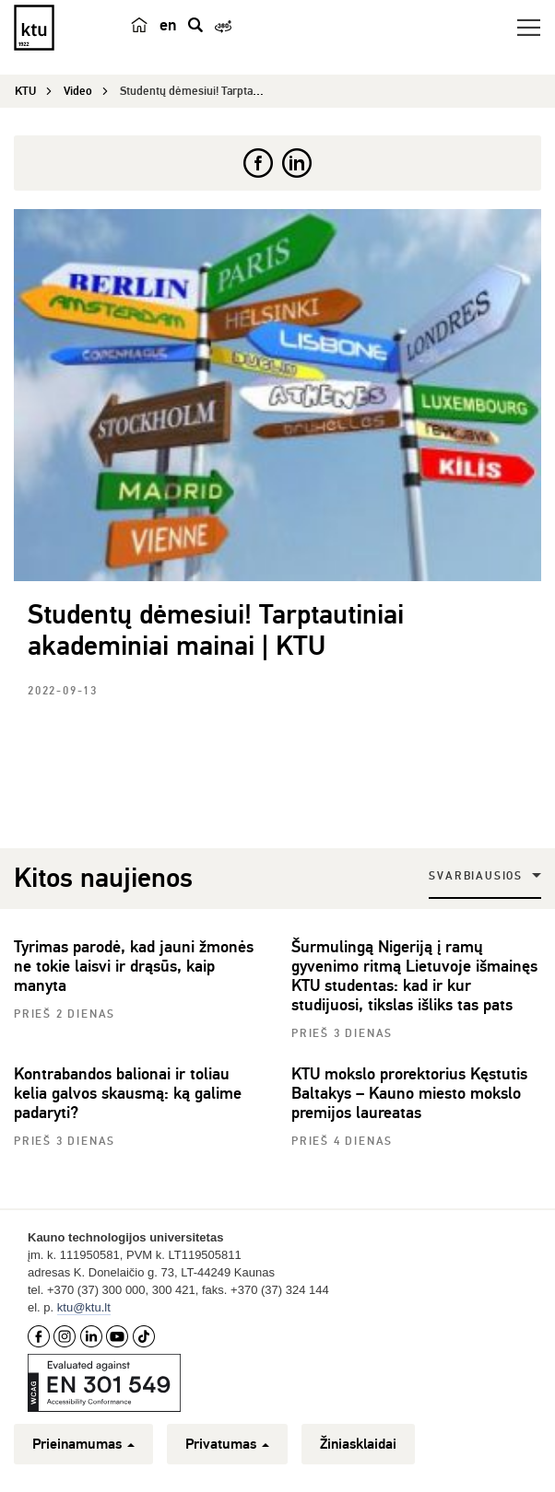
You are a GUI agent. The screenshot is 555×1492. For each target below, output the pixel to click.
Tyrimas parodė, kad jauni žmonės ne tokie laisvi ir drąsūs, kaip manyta (134, 966)
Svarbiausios (476, 876)
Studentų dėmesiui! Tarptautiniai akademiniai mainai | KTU (216, 630)
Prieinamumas (83, 1444)
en (168, 25)
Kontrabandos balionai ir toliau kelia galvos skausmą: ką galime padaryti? (128, 1093)
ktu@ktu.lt (84, 1307)
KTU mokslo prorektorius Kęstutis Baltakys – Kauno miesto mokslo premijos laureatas (409, 1093)
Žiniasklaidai (358, 1444)
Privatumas (227, 1444)
